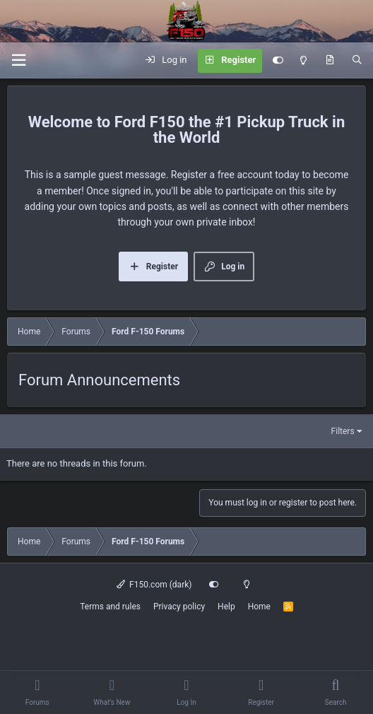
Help (226, 606)
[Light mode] (303, 61)
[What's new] (329, 61)
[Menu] (18, 60)
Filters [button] (343, 431)
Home (259, 606)
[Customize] (278, 61)
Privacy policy (179, 606)
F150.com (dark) (154, 585)
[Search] (357, 61)
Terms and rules (110, 606)
